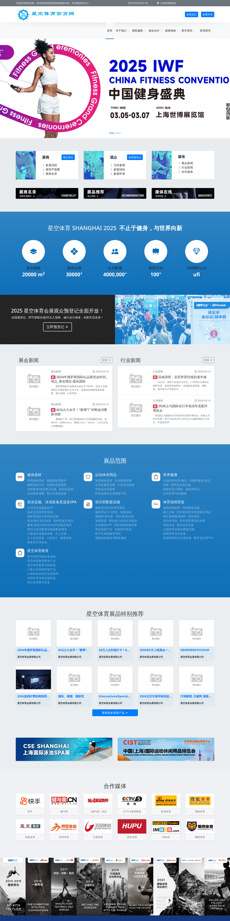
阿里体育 (64, 837)
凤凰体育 (30, 837)
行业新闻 (185, 167)
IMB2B (166, 837)
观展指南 (171, 30)
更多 (106, 360)
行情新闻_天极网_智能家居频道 (196, 696)
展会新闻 (185, 163)
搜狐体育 (200, 811)
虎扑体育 (132, 837)
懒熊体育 (200, 837)
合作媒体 (185, 172)
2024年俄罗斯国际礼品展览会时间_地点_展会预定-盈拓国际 (33, 650)
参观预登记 (135, 157)
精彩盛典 (138, 30)
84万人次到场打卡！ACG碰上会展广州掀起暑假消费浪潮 (115, 650)
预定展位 (68, 157)
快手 (30, 811)
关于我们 (122, 30)
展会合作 (155, 30)
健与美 (64, 811)
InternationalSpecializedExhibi (115, 696)
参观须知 (117, 169)
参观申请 (117, 174)
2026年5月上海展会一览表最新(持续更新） (156, 650)
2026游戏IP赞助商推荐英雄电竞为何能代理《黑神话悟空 (33, 696)
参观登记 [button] (192, 14)
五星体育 (98, 837)
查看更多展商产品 (115, 713)
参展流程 (49, 165)
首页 (109, 30)
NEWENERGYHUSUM (194, 650)
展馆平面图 (51, 169)
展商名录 (49, 174)
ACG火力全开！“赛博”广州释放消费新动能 (74, 650)
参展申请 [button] (208, 14)
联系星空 (205, 30)
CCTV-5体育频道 (132, 811)
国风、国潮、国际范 (71, 696)
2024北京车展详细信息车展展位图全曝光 (156, 696)
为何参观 (117, 165)
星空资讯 (188, 30)
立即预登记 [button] (57, 326)
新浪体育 (166, 811)
